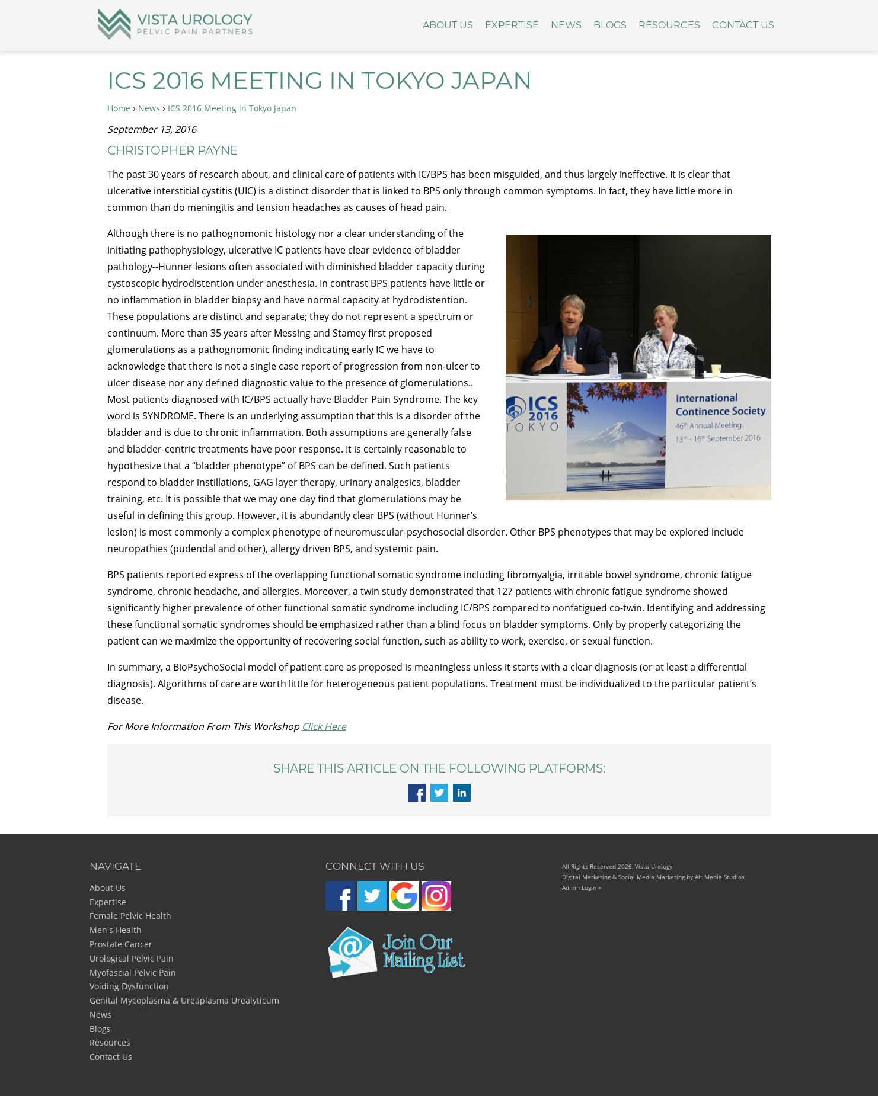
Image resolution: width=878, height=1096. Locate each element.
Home (118, 108)
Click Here (324, 726)
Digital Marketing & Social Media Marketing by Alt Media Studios (653, 877)
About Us (448, 25)
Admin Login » (581, 887)
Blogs (610, 25)
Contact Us (743, 25)
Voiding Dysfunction (129, 986)
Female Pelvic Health (130, 915)
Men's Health (116, 929)
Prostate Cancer (121, 944)
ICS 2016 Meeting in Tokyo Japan (232, 108)
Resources (669, 25)
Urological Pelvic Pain (132, 958)
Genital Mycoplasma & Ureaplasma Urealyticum (184, 1000)
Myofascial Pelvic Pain (133, 972)
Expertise (512, 25)
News (566, 25)
